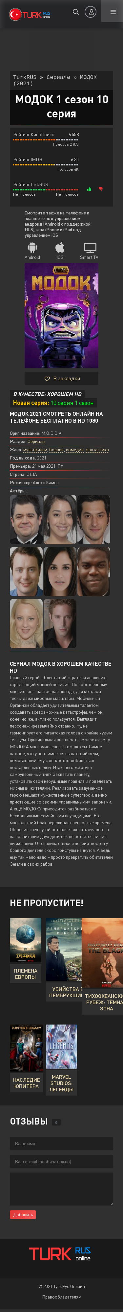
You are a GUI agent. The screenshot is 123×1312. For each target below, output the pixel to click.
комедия (75, 452)
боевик (56, 452)
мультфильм (35, 452)
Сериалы (36, 444)
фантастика (97, 452)
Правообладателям (61, 1299)
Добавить (23, 1217)
